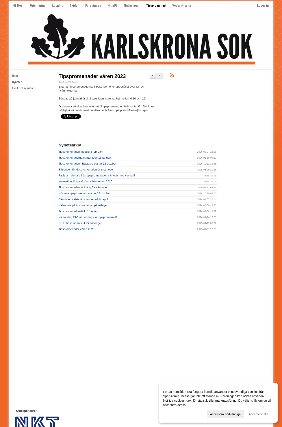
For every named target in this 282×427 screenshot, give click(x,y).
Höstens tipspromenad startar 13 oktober (85, 193)
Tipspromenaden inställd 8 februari (81, 151)
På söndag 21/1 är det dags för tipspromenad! (88, 217)
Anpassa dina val (175, 413)
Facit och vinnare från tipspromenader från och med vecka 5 (97, 175)
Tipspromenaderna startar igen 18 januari (85, 157)
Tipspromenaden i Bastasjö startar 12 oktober (88, 163)
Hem (18, 5)
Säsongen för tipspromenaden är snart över (86, 169)
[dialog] (218, 403)
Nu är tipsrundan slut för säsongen (80, 223)
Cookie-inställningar (25, 414)
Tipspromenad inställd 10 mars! (78, 211)
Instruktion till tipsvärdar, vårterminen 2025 (85, 181)
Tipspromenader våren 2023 (92, 76)
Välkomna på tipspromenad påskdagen (83, 205)
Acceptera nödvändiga (225, 414)
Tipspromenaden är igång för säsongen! (84, 187)
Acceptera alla (258, 414)
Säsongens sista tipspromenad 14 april (83, 199)
